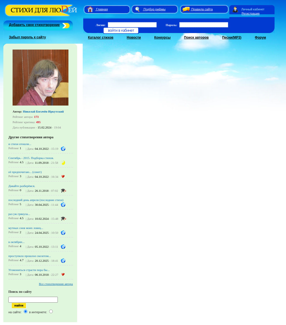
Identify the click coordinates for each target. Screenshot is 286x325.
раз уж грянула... (19, 214)
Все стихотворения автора (56, 284)
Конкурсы (162, 37)
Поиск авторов (196, 37)
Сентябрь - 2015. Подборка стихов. (31, 158)
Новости (134, 37)
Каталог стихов (100, 37)
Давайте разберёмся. (21, 186)
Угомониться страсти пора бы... (28, 270)
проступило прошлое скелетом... (29, 256)
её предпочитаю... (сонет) (25, 172)
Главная (102, 9)
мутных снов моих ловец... (25, 228)
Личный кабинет (252, 9)
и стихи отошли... (19, 144)
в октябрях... (16, 242)
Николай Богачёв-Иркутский (43, 111)
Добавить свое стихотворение (34, 25)
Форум (260, 37)
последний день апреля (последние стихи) (35, 200)
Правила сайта (202, 9)
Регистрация (250, 13)
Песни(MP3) (231, 37)
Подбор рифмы (155, 9)
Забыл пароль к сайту (27, 37)
